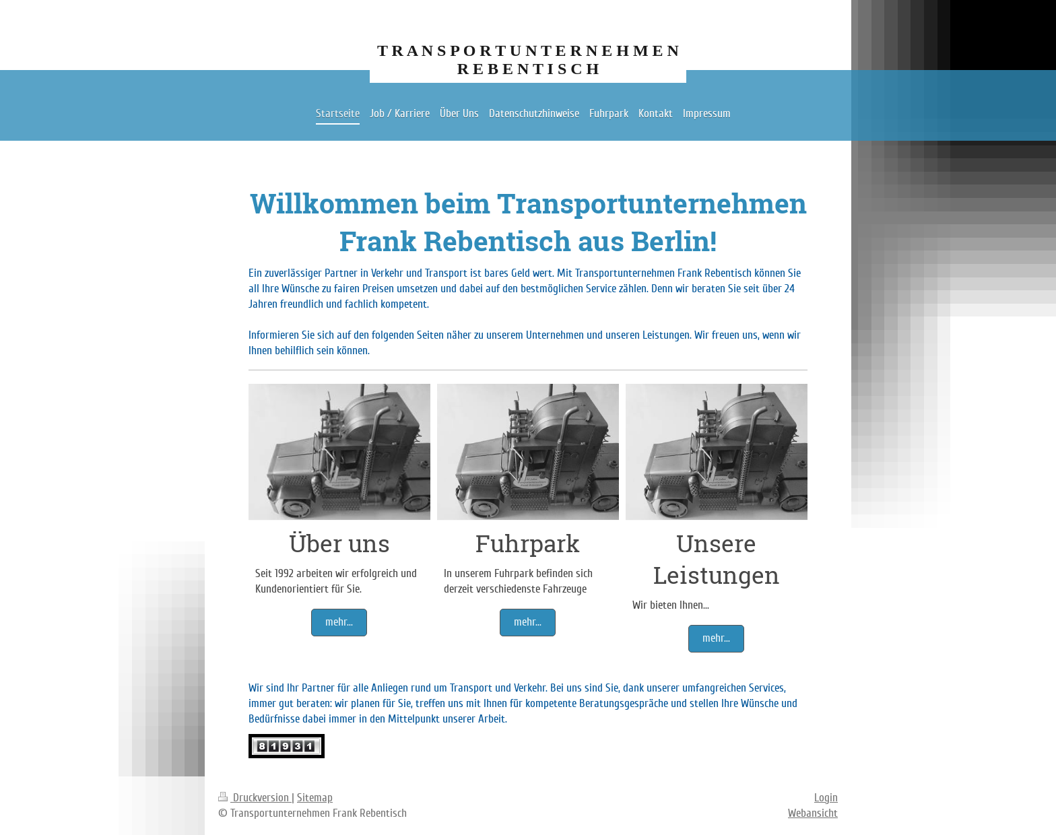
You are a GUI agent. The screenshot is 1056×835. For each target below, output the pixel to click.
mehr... (339, 622)
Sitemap (315, 798)
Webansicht (813, 813)
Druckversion (255, 798)
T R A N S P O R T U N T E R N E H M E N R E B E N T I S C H (528, 59)
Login (826, 798)
